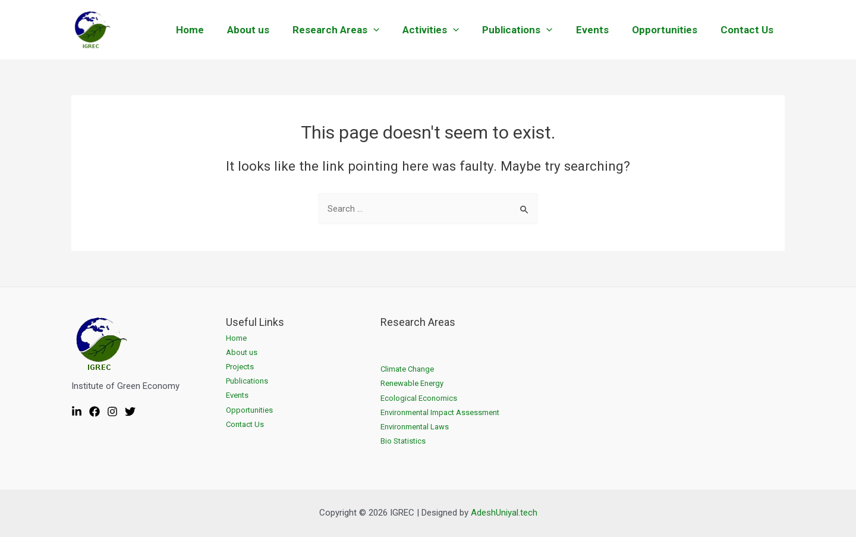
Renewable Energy (411, 383)
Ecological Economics (418, 398)
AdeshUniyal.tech (504, 512)
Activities (444, 30)
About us (267, 30)
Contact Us (748, 30)
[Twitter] (130, 411)
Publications (528, 30)
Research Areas (352, 30)
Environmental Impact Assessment (439, 412)
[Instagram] (112, 411)
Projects (240, 366)
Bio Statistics (403, 440)
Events (599, 30)
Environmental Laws (414, 426)
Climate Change (407, 369)
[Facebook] (94, 411)
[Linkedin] (76, 411)
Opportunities (668, 30)
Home (212, 30)
